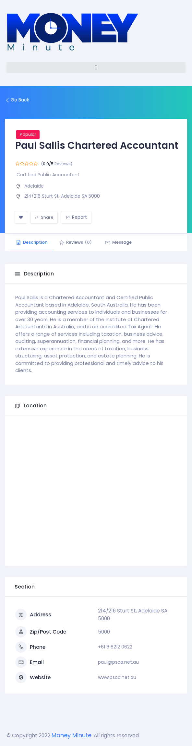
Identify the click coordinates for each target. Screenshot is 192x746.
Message (122, 242)
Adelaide (34, 186)
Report (76, 217)
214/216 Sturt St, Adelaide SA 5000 (62, 196)
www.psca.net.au (117, 677)
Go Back (17, 100)
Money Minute (71, 735)
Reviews (77, 242)
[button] (96, 67)
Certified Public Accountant (48, 174)
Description (32, 242)
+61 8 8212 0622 (115, 647)
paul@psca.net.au (118, 662)
